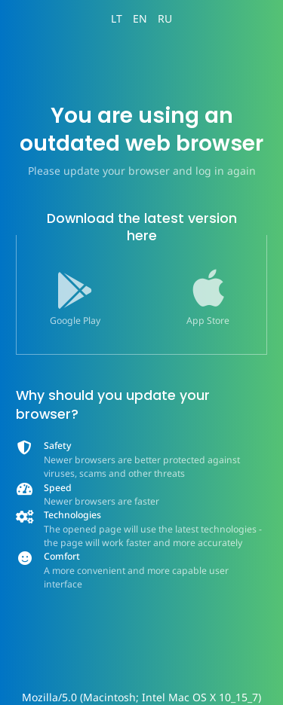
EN (140, 18)
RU (165, 18)
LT (116, 18)
